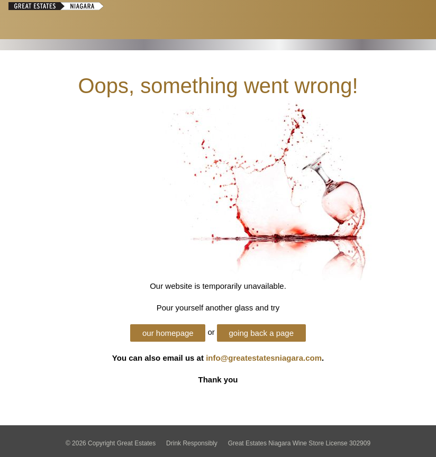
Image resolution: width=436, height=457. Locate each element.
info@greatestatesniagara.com (264, 357)
